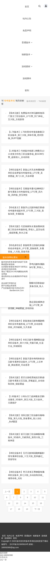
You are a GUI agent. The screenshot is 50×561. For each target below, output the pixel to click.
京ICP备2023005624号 (19, 544)
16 (41, 503)
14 (25, 503)
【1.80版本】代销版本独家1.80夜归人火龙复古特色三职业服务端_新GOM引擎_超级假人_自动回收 (26, 154)
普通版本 (27, 42)
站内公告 (27, 18)
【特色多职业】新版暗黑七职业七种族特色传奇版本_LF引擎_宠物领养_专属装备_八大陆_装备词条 (26, 248)
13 (17, 503)
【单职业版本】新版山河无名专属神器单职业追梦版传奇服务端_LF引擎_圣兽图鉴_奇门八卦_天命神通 (26, 173)
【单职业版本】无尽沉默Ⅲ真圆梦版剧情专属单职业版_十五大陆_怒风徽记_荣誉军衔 (26, 456)
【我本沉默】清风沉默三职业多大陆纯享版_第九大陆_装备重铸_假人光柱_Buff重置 (26, 418)
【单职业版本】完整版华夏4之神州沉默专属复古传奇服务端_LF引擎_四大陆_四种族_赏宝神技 (25, 191)
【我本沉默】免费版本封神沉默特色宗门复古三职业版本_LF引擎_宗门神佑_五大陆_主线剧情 (26, 116)
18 (19, 509)
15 (33, 503)
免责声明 (27, 30)
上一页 (7, 491)
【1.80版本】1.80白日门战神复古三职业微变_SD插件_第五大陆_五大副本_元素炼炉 (26, 399)
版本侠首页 (31, 101)
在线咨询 (3, 557)
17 (11, 509)
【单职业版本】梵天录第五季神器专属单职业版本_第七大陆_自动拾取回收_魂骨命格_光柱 (26, 475)
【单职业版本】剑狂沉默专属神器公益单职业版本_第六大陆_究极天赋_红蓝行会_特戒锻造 (26, 343)
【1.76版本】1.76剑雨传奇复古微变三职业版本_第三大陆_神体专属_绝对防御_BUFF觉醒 (26, 135)
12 (9, 503)
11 (43, 497)
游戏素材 (27, 66)
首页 (27, 6)
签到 (27, 90)
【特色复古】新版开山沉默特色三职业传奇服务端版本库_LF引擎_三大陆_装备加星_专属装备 (26, 210)
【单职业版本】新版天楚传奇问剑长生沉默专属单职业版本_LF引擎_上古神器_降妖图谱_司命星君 (26, 361)
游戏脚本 (27, 78)
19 (27, 509)
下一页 (37, 509)
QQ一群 (3, 560)
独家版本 (27, 54)
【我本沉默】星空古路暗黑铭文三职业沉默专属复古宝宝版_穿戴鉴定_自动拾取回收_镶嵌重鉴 (26, 380)
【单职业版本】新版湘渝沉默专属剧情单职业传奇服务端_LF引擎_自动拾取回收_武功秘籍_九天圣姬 (26, 324)
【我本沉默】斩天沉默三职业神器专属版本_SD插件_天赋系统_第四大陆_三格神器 (26, 437)
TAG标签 (42, 101)
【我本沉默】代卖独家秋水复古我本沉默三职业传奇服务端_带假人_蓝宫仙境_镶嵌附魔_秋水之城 (26, 229)
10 (35, 497)
